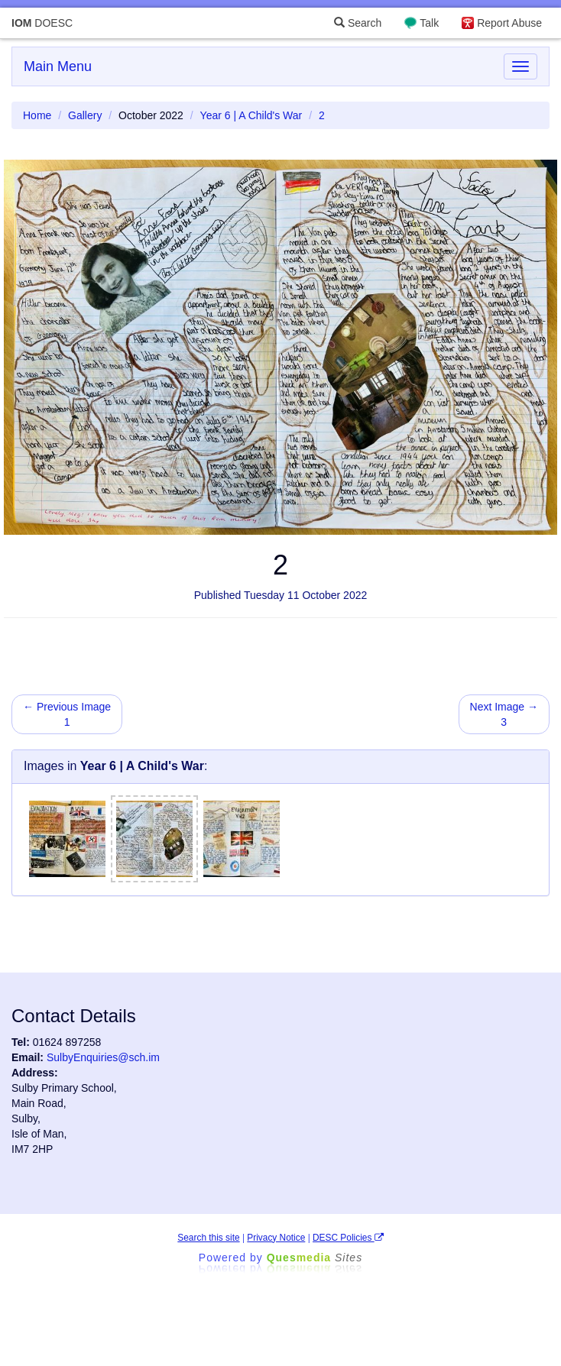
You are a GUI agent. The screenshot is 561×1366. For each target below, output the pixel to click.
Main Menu (58, 66)
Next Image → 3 (504, 714)
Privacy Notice (276, 1237)
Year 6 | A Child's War (251, 115)
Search (357, 23)
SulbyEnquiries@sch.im (103, 1057)
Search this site (208, 1237)
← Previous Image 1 (67, 714)
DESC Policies (348, 1237)
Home (37, 115)
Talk (429, 23)
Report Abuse (509, 23)
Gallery (85, 115)
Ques (315, 1257)
